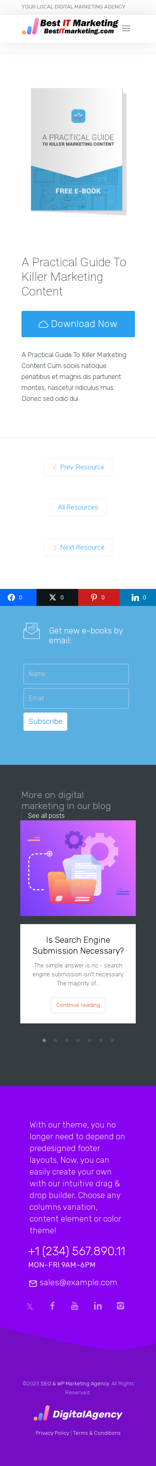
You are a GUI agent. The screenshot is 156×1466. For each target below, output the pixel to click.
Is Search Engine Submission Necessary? (78, 945)
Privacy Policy (52, 1433)
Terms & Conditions (97, 1433)
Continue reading (78, 1005)
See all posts (46, 816)
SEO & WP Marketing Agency (75, 1383)
